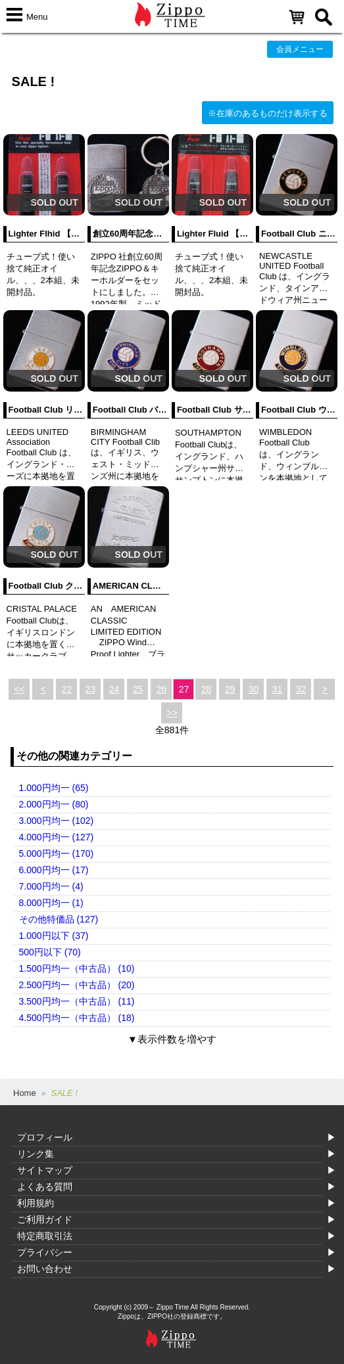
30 (254, 689)
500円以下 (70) (50, 952)
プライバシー (44, 1252)
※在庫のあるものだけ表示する (268, 113)
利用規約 (35, 1203)
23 (91, 689)
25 (138, 689)
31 (277, 689)
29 (230, 689)
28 (206, 689)
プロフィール (44, 1137)
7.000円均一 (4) (51, 886)
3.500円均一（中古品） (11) (77, 1001)
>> (171, 713)
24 (114, 689)
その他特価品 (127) (59, 919)
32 (301, 689)
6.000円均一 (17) (54, 870)
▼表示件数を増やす (172, 1039)
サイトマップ (44, 1170)
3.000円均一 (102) (56, 820)
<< (19, 689)
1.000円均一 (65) (54, 788)
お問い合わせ (44, 1268)
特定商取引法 (44, 1236)
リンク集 (35, 1153)
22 (67, 689)
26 (162, 689)
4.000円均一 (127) (56, 837)
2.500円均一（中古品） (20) (77, 985)
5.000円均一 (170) (56, 853)
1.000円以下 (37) (54, 935)
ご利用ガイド (44, 1219)
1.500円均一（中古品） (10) (77, 968)
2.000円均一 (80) (54, 804)
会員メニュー (300, 49)
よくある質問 (44, 1186)
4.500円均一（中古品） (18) (77, 1017)
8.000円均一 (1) (51, 903)
